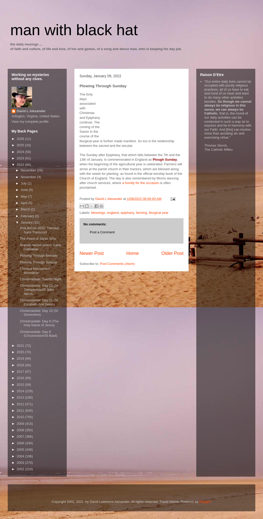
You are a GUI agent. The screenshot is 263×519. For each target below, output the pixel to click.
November (29, 177)
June (25, 190)
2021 (21, 346)
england (113, 213)
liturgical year (159, 213)
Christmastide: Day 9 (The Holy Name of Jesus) (39, 323)
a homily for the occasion (140, 183)
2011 (21, 410)
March (26, 209)
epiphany (127, 213)
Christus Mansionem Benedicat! (35, 271)
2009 (21, 424)
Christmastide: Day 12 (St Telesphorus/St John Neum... (39, 289)
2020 (21, 352)
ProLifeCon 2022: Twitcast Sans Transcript (39, 230)
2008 (21, 430)
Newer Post (92, 253)
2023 (21, 158)
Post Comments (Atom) (117, 264)
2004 (21, 456)
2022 (21, 165)
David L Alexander (31, 111)
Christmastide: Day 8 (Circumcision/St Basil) (38, 334)
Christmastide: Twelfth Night (40, 279)
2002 (21, 469)
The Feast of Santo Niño (38, 239)
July (24, 183)
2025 (21, 145)
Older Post (172, 253)
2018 (21, 365)
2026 (21, 139)
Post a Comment (102, 232)
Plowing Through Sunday (38, 262)
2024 (21, 152)
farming (141, 213)
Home (132, 253)
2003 (21, 463)
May (24, 196)
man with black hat (74, 30)
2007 (21, 436)
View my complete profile (30, 121)
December (29, 170)
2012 (21, 404)
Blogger (204, 502)
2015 (21, 385)
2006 (21, 443)
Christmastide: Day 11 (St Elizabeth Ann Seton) (39, 302)
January (27, 222)
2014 (21, 391)
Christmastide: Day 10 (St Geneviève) (39, 313)
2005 (21, 449)
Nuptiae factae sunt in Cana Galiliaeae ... (40, 247)
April (24, 203)
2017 (21, 371)
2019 (21, 358)
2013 (21, 397)
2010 (21, 417)
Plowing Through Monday (38, 255)
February (28, 216)
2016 (21, 378)
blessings (98, 213)
